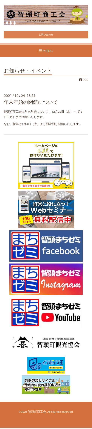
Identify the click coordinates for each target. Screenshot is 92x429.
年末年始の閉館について (31, 103)
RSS (83, 81)
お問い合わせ (46, 35)
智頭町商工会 (37, 413)
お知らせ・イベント (28, 72)
